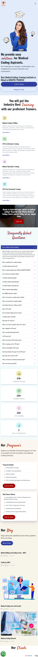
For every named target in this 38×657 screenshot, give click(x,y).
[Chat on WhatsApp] (3, 653)
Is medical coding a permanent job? (10, 285)
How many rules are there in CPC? (10, 356)
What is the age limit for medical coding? (12, 301)
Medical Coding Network (8, 638)
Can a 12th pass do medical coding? (10, 274)
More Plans (7, 543)
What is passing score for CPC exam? (11, 344)
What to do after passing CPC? (9, 363)
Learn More (6, 132)
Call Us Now (19, 84)
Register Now (19, 89)
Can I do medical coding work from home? (12, 313)
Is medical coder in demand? (9, 317)
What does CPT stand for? (8, 321)
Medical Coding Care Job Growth (11, 606)
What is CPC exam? (6, 309)
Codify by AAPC (5, 562)
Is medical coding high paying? (9, 278)
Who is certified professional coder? (10, 332)
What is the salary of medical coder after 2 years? (14, 324)
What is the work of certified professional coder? (13, 359)
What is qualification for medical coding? (11, 262)
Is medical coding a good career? (10, 266)
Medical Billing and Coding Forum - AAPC (13, 553)
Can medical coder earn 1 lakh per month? (12, 305)
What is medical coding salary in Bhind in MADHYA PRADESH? (16, 270)
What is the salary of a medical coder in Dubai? (13, 297)
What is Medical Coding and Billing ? (10, 247)
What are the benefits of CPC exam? (10, 348)
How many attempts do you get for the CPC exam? (13, 352)
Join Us (19, 221)
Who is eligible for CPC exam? (9, 328)
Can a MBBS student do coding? (9, 293)
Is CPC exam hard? (6, 336)
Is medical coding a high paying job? (10, 282)
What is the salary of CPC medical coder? (12, 340)
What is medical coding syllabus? (10, 289)
